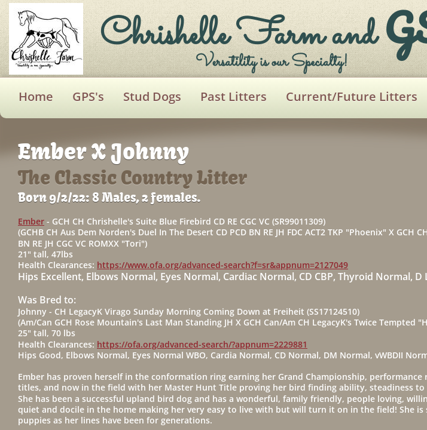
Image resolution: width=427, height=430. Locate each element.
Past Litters (233, 96)
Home (36, 96)
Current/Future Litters (351, 96)
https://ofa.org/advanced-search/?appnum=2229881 (202, 344)
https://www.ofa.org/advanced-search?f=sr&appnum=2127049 (222, 265)
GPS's (88, 96)
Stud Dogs (152, 96)
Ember (31, 221)
